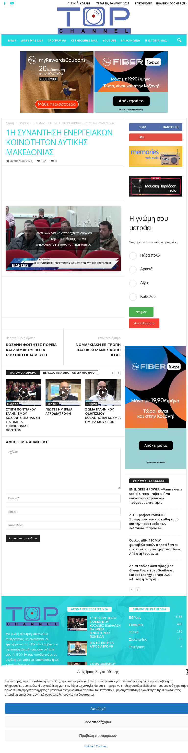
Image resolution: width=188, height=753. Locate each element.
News (12, 40)
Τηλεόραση (137, 647)
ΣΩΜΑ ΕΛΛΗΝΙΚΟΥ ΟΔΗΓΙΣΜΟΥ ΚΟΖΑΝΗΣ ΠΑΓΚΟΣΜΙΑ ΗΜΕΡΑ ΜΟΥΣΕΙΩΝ (103, 415)
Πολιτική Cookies (95, 746)
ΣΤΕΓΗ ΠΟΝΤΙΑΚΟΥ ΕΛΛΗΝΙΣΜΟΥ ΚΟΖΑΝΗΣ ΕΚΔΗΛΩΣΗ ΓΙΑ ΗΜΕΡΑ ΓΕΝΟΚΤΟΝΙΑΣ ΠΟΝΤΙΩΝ (23, 419)
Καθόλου (148, 296)
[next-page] (118, 372)
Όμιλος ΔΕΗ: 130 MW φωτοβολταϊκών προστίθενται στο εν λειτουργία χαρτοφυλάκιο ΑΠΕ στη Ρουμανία (155, 547)
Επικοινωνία (143, 3)
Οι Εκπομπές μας (84, 40)
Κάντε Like (171, 127)
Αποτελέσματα (144, 323)
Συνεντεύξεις (138, 639)
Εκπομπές (136, 625)
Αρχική (10, 123)
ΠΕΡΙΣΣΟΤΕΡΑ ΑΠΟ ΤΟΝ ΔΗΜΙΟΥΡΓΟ (68, 372)
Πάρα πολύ (150, 255)
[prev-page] (112, 372)
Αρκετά (146, 269)
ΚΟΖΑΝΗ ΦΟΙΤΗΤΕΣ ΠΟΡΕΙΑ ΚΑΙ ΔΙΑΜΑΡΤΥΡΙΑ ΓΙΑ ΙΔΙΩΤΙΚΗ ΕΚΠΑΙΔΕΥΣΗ (31, 349)
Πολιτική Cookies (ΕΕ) (171, 3)
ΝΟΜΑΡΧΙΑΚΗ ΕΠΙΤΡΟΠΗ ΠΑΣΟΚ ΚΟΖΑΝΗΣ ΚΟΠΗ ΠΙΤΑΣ (98, 349)
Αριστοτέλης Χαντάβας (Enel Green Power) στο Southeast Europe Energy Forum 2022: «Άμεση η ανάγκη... (152, 572)
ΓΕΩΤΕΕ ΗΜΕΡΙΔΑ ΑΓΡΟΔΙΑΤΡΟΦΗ (59, 411)
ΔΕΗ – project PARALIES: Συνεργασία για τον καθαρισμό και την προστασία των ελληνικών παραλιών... (153, 521)
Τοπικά (134, 632)
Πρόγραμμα (57, 40)
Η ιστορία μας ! (156, 40)
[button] (179, 40)
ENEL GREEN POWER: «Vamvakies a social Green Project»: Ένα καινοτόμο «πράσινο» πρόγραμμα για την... (155, 496)
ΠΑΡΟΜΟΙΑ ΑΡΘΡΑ (23, 372)
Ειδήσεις (24, 123)
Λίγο (144, 283)
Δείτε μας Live (32, 40)
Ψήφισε (141, 312)
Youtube (109, 40)
